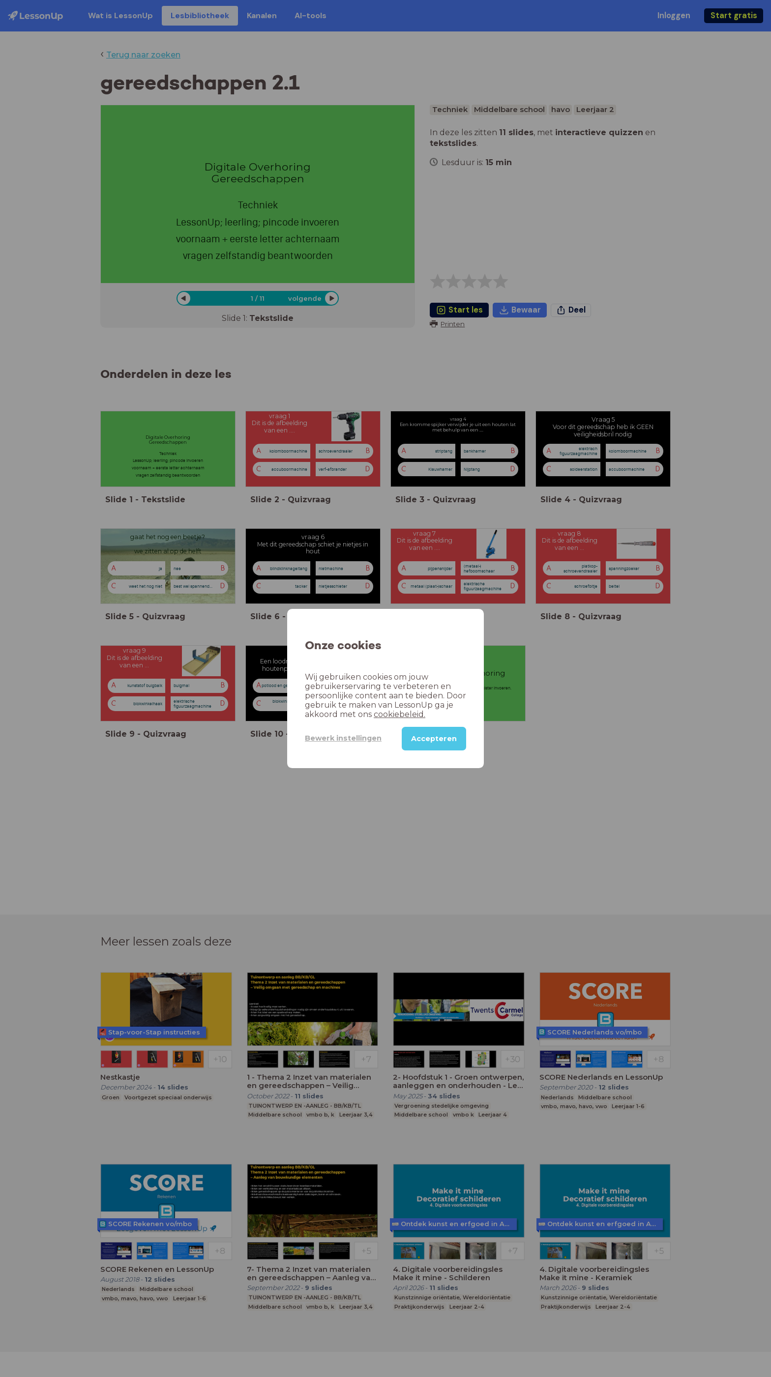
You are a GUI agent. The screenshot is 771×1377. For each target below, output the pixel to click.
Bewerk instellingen (343, 738)
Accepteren (434, 738)
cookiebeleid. (399, 714)
